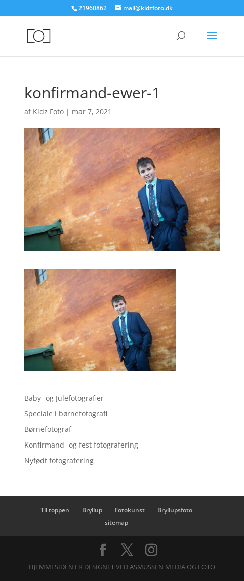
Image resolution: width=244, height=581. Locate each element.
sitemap (116, 522)
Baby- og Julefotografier (64, 398)
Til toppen (54, 510)
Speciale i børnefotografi (65, 413)
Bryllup (92, 510)
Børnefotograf (47, 429)
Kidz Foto (48, 111)
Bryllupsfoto (174, 510)
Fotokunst (130, 510)
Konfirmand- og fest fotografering (81, 445)
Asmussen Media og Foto (172, 566)
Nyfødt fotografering (59, 460)
